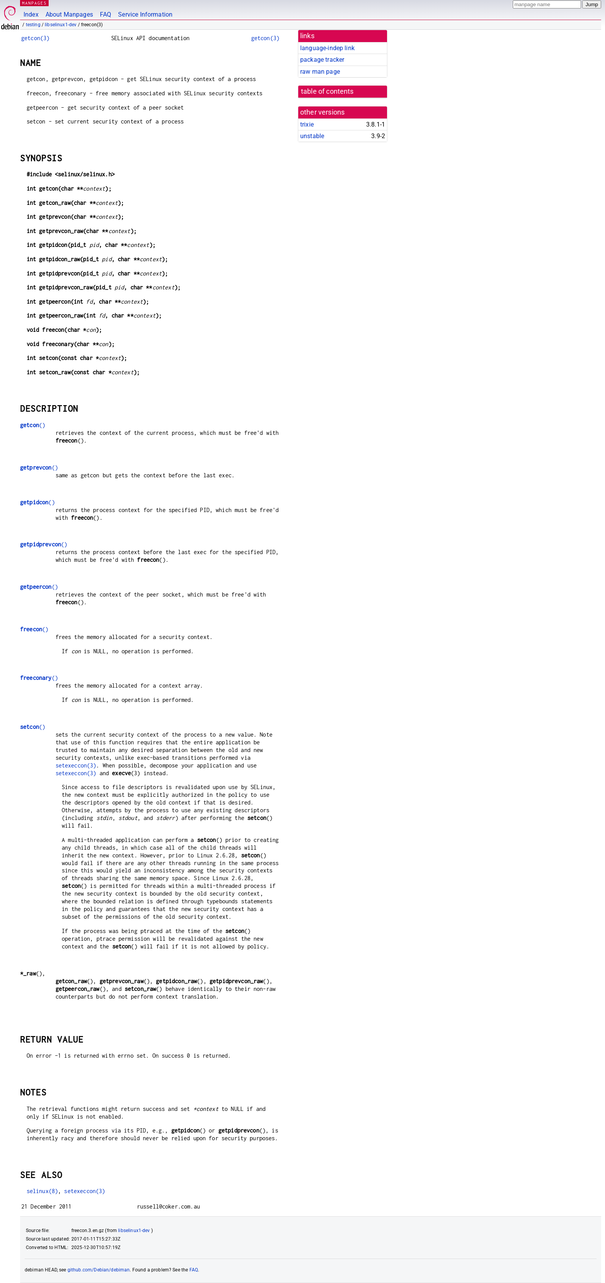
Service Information (145, 14)
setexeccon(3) (76, 765)
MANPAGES (34, 2)
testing (33, 24)
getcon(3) (35, 38)
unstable (312, 136)
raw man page (320, 71)
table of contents (327, 91)
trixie (307, 124)
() (32, 425)
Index (31, 14)
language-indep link (327, 48)
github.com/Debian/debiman (99, 1270)
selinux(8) (42, 1191)
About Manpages (69, 14)
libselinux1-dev (60, 24)
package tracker (322, 59)
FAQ (105, 14)
